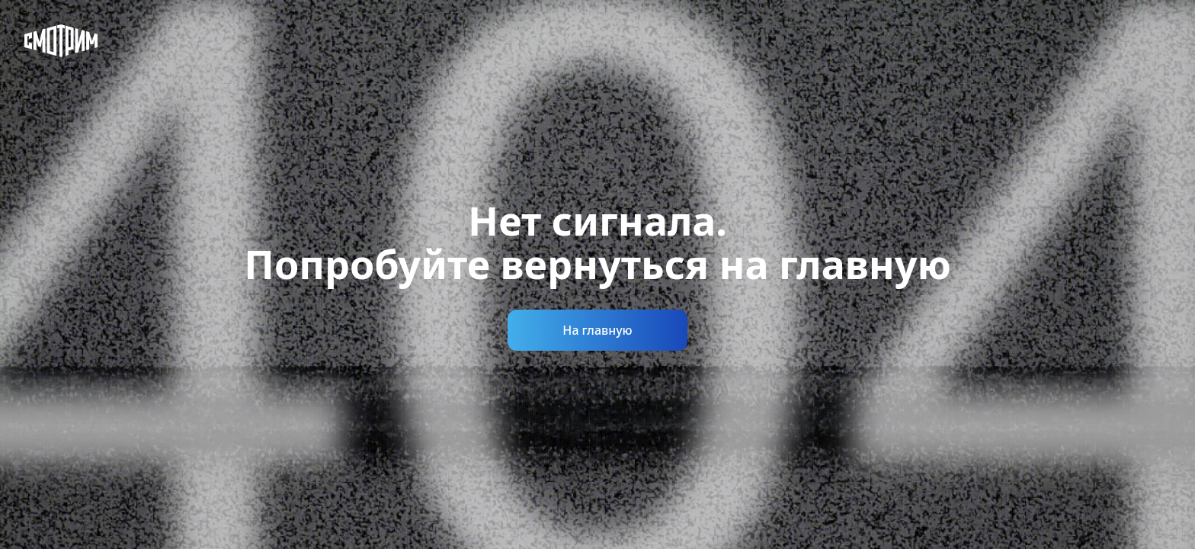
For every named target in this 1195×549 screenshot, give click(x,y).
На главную (597, 330)
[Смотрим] (61, 40)
